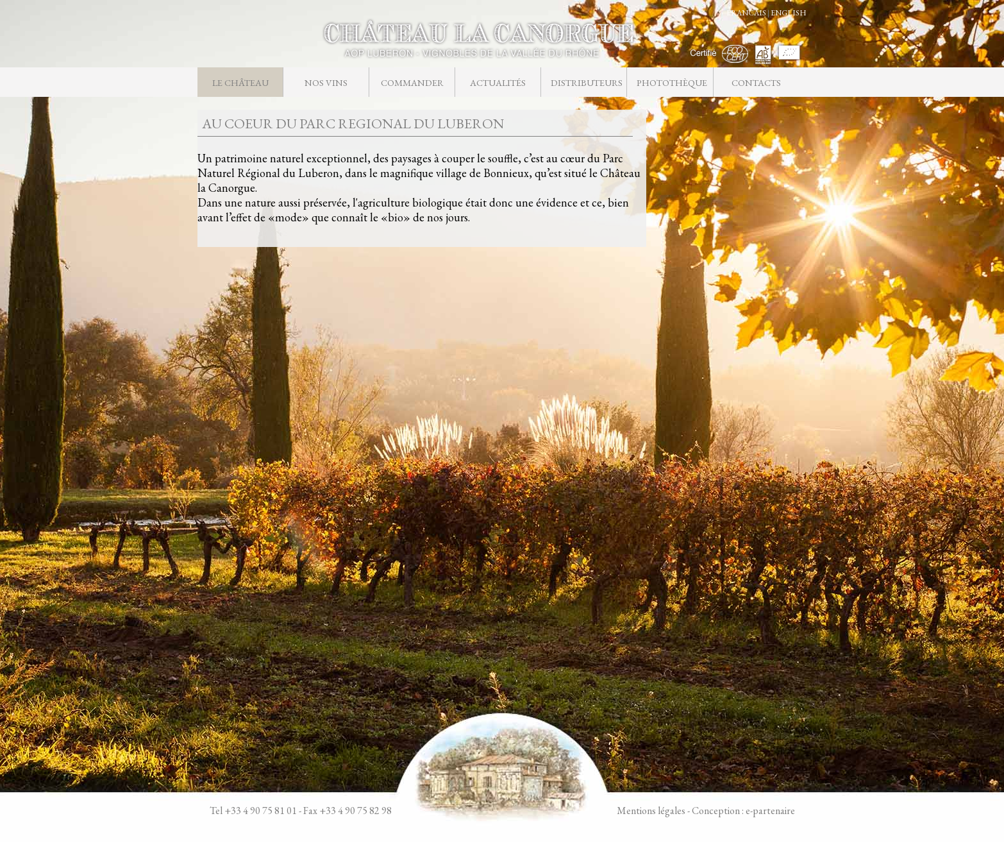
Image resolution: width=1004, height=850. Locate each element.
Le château (240, 82)
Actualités (498, 82)
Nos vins (326, 82)
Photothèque (672, 82)
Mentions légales (651, 810)
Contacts (756, 82)
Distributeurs (586, 82)
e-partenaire (770, 810)
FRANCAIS (746, 13)
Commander (412, 82)
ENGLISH (789, 13)
